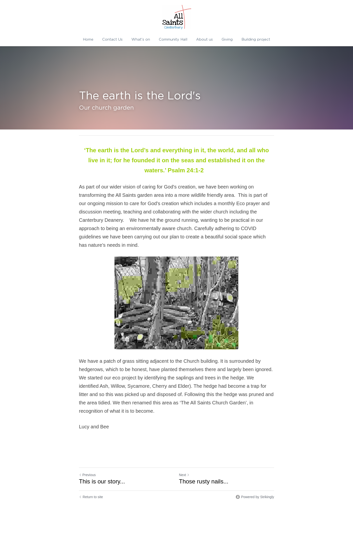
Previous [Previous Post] (87, 475)
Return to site (91, 497)
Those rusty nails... (203, 481)
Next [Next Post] (184, 475)
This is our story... (102, 481)
